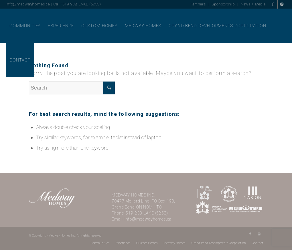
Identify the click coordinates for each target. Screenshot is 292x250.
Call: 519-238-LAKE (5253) (77, 4)
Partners (198, 4)
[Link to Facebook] (273, 4)
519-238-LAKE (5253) (147, 213)
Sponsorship (223, 4)
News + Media (253, 4)
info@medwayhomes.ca (28, 4)
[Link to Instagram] (282, 4)
